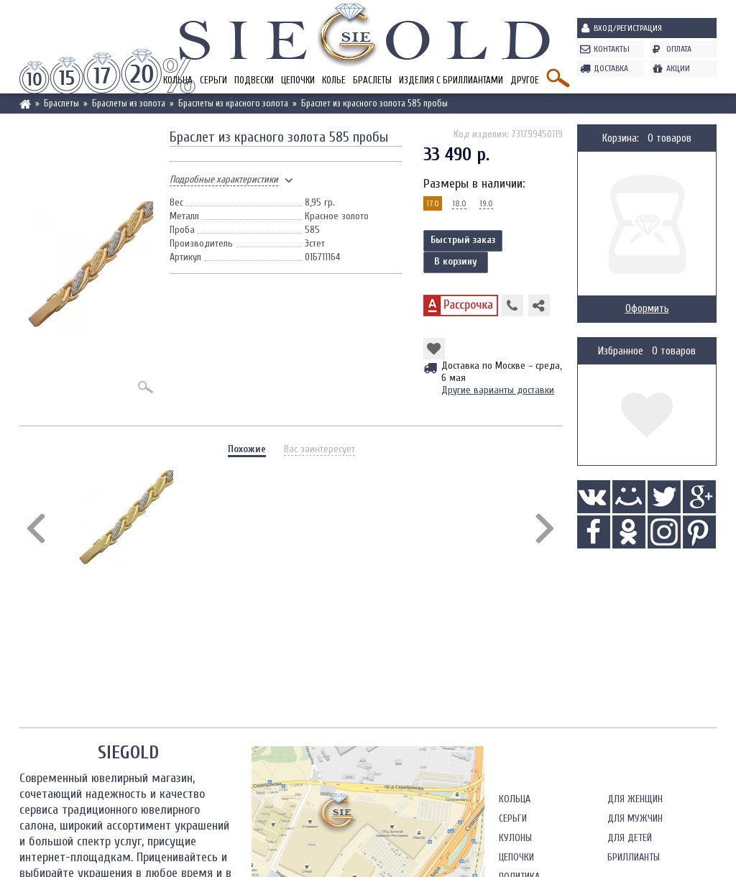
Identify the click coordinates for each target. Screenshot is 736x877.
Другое (524, 80)
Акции (678, 68)
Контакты (612, 49)
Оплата (678, 49)
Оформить (647, 309)
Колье (334, 80)
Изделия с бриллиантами (451, 80)
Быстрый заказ (463, 240)
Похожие (247, 449)
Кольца (514, 799)
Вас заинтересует (319, 449)
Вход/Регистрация (628, 28)
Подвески (254, 80)
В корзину (455, 261)
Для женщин (635, 799)
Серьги (213, 80)
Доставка (611, 68)
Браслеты (372, 80)
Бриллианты (633, 857)
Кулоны (515, 838)
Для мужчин (635, 818)
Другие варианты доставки (497, 390)
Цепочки (298, 80)
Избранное (620, 351)
